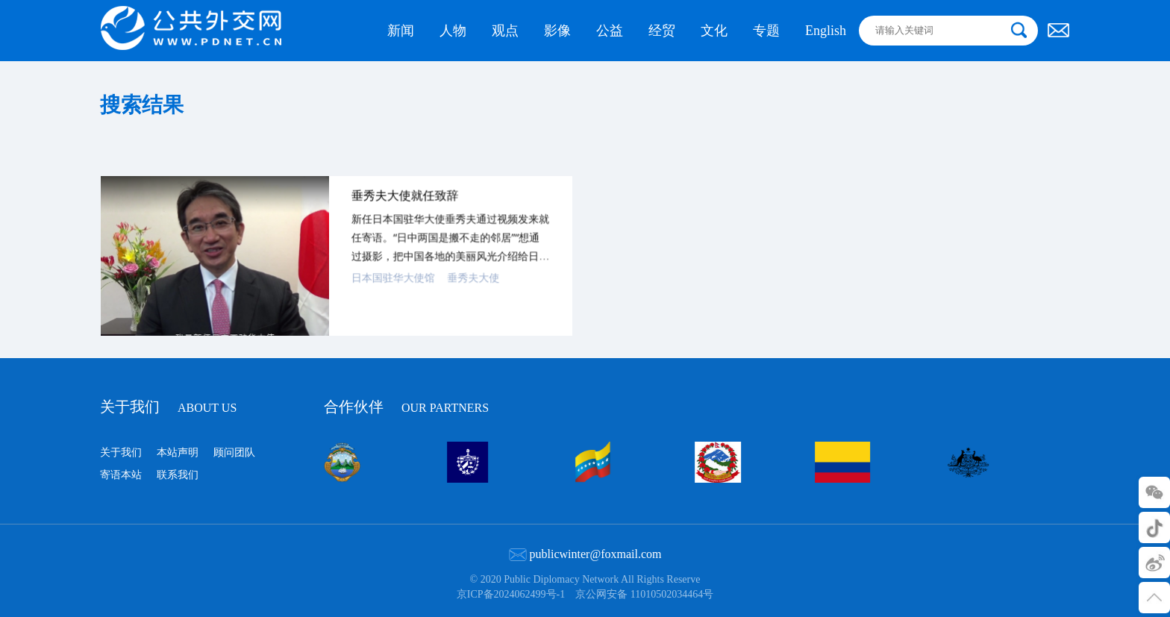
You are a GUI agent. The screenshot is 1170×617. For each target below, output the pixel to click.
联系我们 (177, 474)
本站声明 (177, 452)
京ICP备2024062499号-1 (511, 594)
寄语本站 (121, 474)
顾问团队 (234, 452)
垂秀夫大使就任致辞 (403, 211)
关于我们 (168, 406)
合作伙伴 (406, 405)
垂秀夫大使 (469, 292)
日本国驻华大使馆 (391, 292)
